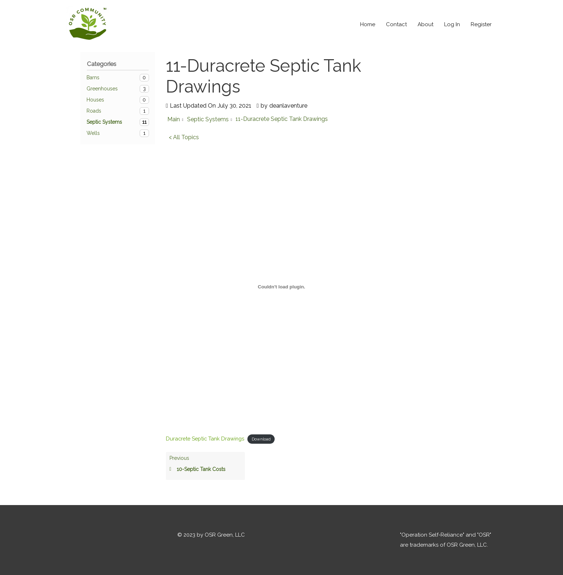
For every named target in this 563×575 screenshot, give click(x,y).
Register (481, 24)
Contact (396, 24)
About (425, 24)
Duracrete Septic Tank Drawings (206, 438)
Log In (452, 24)
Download (264, 438)
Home (367, 24)
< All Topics (184, 137)
